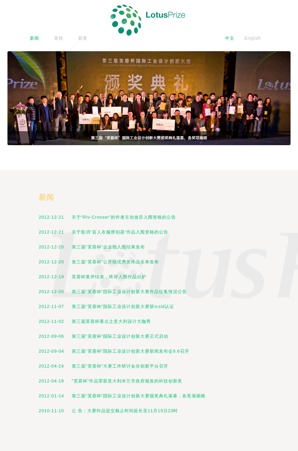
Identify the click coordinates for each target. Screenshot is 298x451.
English (252, 38)
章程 (58, 38)
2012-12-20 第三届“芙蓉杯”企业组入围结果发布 (92, 246)
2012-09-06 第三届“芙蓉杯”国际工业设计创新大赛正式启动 (103, 336)
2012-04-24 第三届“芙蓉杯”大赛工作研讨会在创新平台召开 (103, 366)
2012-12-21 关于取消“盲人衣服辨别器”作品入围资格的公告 (103, 232)
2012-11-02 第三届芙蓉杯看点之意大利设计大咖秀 (95, 321)
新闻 (34, 38)
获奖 (83, 38)
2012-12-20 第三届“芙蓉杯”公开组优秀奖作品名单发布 (99, 261)
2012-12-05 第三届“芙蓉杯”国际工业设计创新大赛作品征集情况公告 (113, 291)
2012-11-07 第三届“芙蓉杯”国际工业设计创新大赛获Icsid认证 (106, 306)
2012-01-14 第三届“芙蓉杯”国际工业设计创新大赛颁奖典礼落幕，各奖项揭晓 (122, 395)
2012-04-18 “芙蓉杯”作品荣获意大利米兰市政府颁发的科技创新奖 (110, 380)
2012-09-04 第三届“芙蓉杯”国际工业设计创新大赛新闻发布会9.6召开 (114, 351)
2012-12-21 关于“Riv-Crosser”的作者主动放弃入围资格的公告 (107, 217)
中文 (229, 38)
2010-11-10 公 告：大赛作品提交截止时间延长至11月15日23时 (108, 410)
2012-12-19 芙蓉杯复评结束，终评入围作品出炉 (92, 276)
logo (149, 20)
